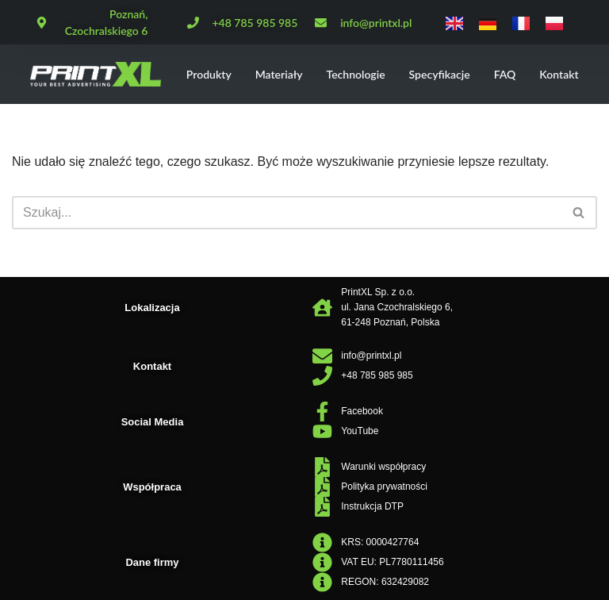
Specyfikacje (439, 74)
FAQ (505, 74)
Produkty (209, 74)
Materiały (279, 74)
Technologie (356, 74)
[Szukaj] (286, 212)
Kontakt (558, 74)
